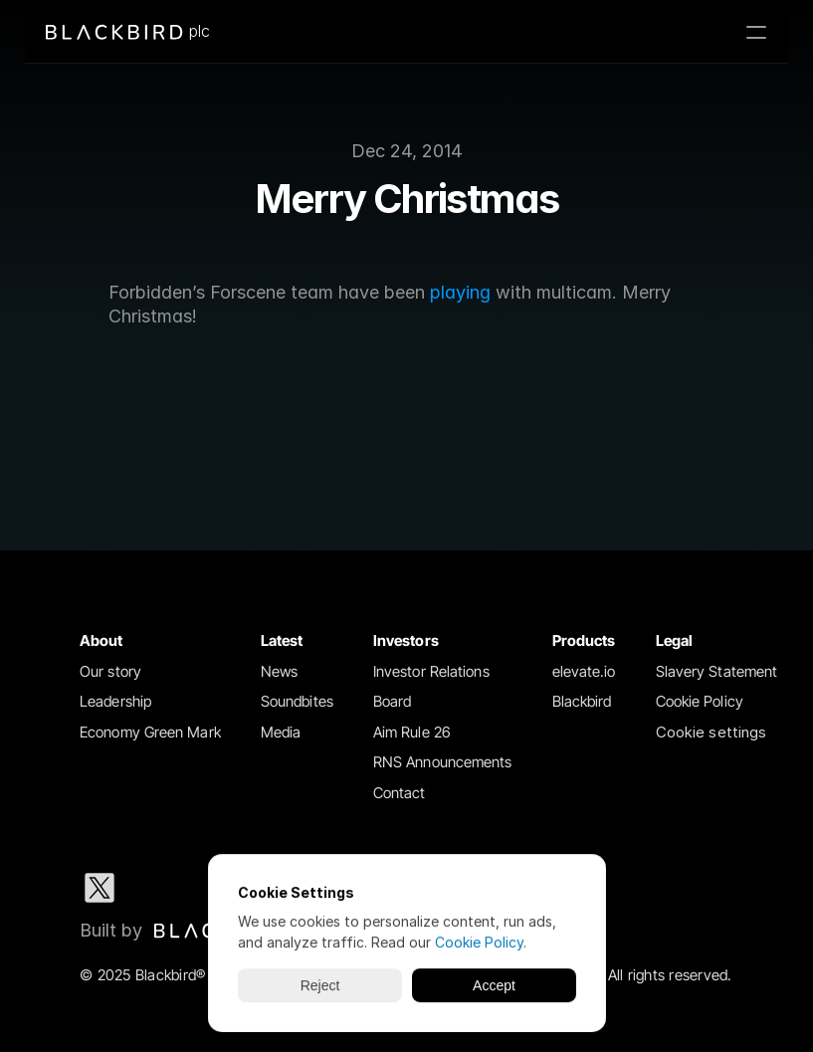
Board (392, 701)
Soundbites (297, 701)
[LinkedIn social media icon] (163, 888)
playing (460, 292)
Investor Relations (431, 671)
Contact (399, 792)
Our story (110, 671)
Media (281, 732)
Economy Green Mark (150, 732)
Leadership (115, 701)
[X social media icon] (99, 888)
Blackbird (582, 701)
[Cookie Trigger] (711, 733)
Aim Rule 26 (412, 732)
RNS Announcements (442, 761)
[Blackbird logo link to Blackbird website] (184, 931)
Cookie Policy (699, 701)
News (279, 671)
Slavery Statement (717, 671)
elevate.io (584, 671)
